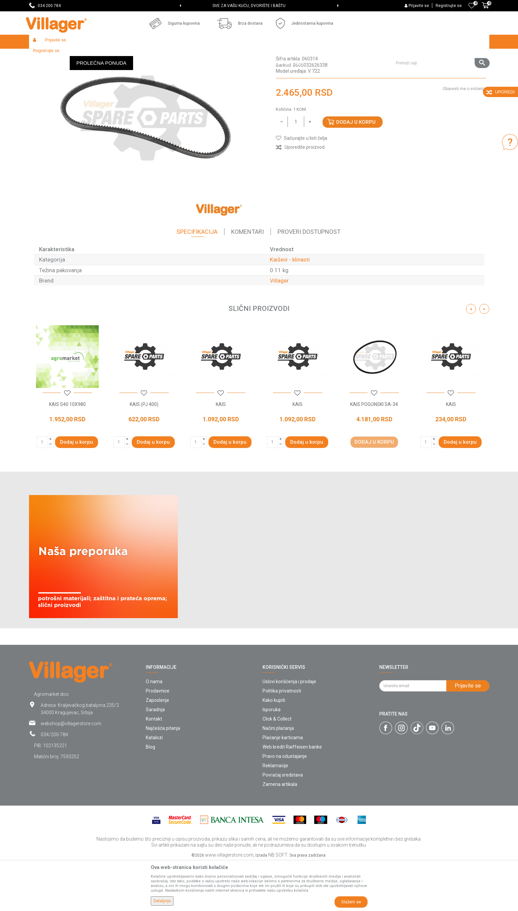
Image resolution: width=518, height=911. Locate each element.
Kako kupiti (274, 749)
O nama (154, 730)
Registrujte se (449, 5)
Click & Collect (277, 767)
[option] (259, 5)
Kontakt (154, 767)
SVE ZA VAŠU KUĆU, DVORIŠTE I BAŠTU (258, 5)
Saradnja (155, 758)
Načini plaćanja (278, 777)
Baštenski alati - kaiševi (157, 55)
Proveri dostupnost (309, 280)
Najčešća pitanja (163, 777)
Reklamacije (275, 814)
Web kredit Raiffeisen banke (292, 795)
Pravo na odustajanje (285, 805)
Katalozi (154, 786)
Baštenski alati (116, 55)
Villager (279, 329)
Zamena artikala (280, 833)
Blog (150, 795)
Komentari (247, 280)
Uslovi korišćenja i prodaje (289, 730)
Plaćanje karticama (283, 786)
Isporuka (272, 758)
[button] (440, 42)
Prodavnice (157, 739)
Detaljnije (162, 901)
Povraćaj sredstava (283, 823)
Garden (90, 55)
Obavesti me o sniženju (464, 137)
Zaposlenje (157, 749)
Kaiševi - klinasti (199, 55)
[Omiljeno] (471, 5)
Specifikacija (196, 280)
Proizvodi (69, 55)
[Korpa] (485, 9)
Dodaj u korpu (356, 171)
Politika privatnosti (282, 739)
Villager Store (42, 55)
